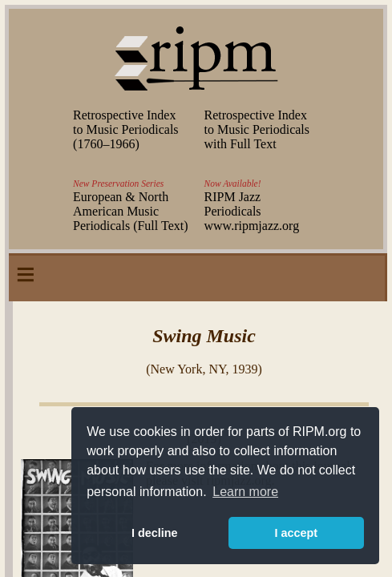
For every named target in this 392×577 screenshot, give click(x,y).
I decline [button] (154, 533)
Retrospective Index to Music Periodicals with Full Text (257, 129)
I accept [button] (295, 533)
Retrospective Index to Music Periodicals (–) (126, 129)
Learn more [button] (245, 491)
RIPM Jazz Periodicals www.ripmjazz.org (252, 211)
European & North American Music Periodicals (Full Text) (130, 211)
